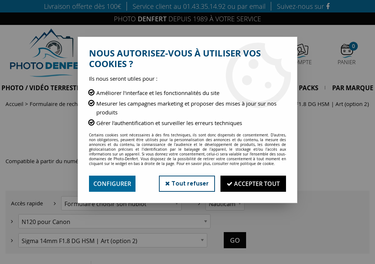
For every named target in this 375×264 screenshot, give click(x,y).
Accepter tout (253, 184)
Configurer (112, 184)
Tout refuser (187, 183)
